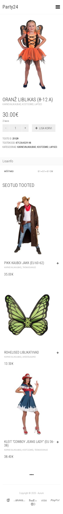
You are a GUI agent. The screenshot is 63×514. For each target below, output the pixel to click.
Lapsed (38, 104)
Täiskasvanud (29, 267)
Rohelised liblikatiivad (21, 352)
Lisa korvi (45, 128)
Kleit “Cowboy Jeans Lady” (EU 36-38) (29, 443)
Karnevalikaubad (12, 104)
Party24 (10, 7)
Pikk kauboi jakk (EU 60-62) (24, 263)
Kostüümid (27, 104)
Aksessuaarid (29, 357)
